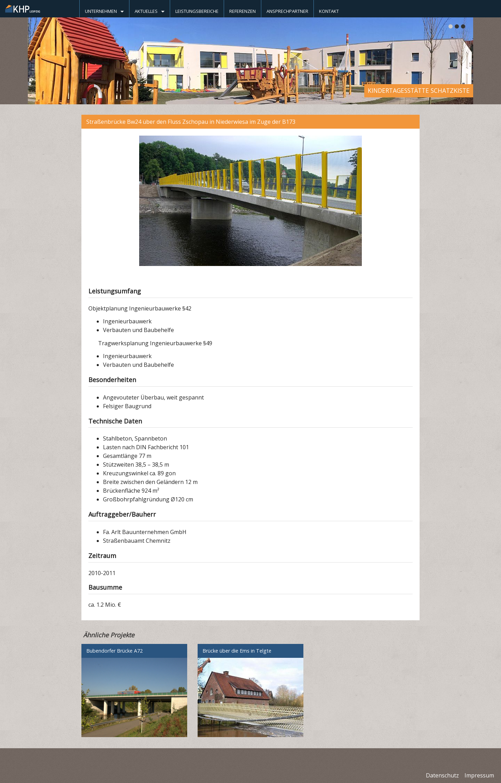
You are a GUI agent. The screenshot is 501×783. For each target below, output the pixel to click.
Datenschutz (442, 775)
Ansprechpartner (287, 11)
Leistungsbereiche (196, 11)
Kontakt (329, 11)
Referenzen (242, 11)
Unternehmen (101, 11)
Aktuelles (146, 11)
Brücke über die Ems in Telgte (236, 650)
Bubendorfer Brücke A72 (114, 650)
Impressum (479, 775)
